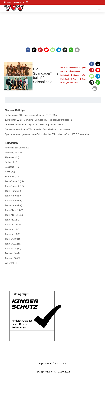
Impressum (45, 363)
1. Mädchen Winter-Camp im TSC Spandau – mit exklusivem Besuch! (38, 120)
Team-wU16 (11, 253)
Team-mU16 (11, 229)
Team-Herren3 (12, 200)
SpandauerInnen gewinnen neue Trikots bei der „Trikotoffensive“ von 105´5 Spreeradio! (47, 134)
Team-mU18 (11, 234)
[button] (28, 49)
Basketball (10, 167)
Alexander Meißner (73, 67)
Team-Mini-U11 (12, 215)
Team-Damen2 (12, 186)
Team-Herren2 (12, 196)
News (75, 79)
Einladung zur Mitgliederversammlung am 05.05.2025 (31, 115)
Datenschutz (59, 363)
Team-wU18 (11, 258)
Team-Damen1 (12, 181)
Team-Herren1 (12, 191)
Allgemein (77, 75)
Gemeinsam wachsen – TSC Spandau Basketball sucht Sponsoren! (37, 129)
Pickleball (9, 176)
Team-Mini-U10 (12, 210)
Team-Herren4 (12, 205)
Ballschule (10, 162)
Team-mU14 (11, 224)
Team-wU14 (11, 248)
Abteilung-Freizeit (13, 152)
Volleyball (9, 263)
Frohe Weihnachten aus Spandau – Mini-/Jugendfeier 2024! (34, 124)
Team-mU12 (11, 220)
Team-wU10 (11, 239)
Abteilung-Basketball (15, 148)
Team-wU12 (73, 83)
